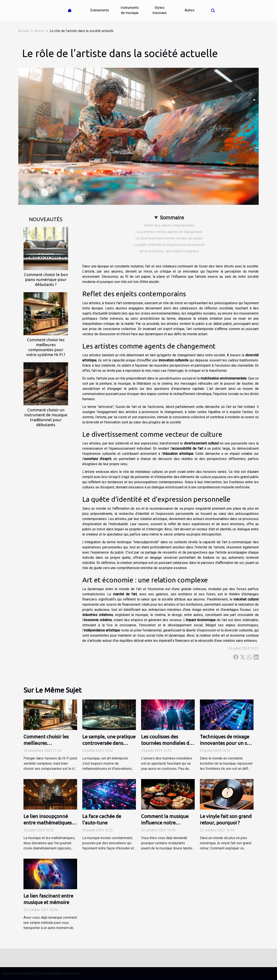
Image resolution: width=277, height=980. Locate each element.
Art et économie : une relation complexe (169, 251)
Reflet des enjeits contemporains (169, 225)
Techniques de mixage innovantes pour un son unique (226, 743)
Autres (190, 10)
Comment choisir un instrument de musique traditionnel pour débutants (45, 417)
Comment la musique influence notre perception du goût (164, 822)
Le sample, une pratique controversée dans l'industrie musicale (108, 743)
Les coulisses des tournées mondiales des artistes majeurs (167, 743)
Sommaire (172, 218)
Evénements (99, 10)
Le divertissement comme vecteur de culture (169, 238)
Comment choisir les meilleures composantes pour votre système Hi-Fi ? (45, 347)
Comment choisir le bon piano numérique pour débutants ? (46, 279)
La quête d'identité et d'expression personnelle (169, 245)
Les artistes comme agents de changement (169, 232)
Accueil (23, 31)
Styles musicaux (160, 10)
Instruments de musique (130, 10)
